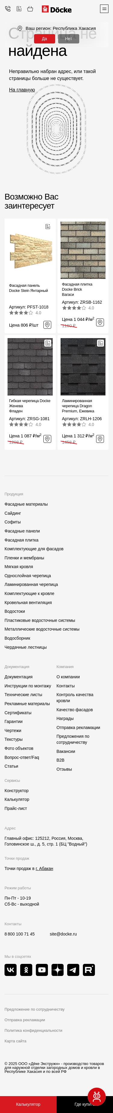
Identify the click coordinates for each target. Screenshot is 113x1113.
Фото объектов (19, 748)
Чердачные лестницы (26, 647)
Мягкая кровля (19, 566)
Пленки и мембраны (24, 557)
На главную (22, 89)
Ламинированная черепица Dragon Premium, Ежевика (78, 405)
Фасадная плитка (22, 540)
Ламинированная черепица (31, 584)
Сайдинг (13, 513)
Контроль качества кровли (75, 697)
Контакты (66, 685)
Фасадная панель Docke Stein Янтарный (28, 288)
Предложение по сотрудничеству (34, 1009)
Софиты (13, 522)
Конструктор (17, 790)
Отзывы (64, 769)
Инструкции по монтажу (28, 685)
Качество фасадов (75, 709)
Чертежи (13, 730)
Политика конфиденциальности (33, 1030)
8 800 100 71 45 (20, 934)
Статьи (11, 766)
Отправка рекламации (78, 727)
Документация (19, 676)
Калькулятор (17, 799)
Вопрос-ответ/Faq (22, 757)
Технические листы (23, 694)
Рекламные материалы (27, 703)
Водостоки (15, 611)
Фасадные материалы (26, 504)
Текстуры (14, 739)
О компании (68, 676)
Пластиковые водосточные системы (40, 620)
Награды (65, 718)
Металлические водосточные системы (42, 629)
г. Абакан (44, 868)
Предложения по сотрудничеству (73, 739)
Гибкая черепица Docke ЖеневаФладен (29, 405)
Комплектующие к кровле (29, 593)
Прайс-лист (16, 808)
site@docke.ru (63, 934)
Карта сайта (15, 1041)
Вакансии (66, 751)
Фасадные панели (22, 531)
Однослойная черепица (28, 575)
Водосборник (17, 638)
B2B (60, 760)
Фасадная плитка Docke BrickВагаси (77, 289)
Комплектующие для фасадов (34, 548)
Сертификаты (18, 712)
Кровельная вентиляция (28, 602)
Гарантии (14, 721)
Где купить (84, 1104)
